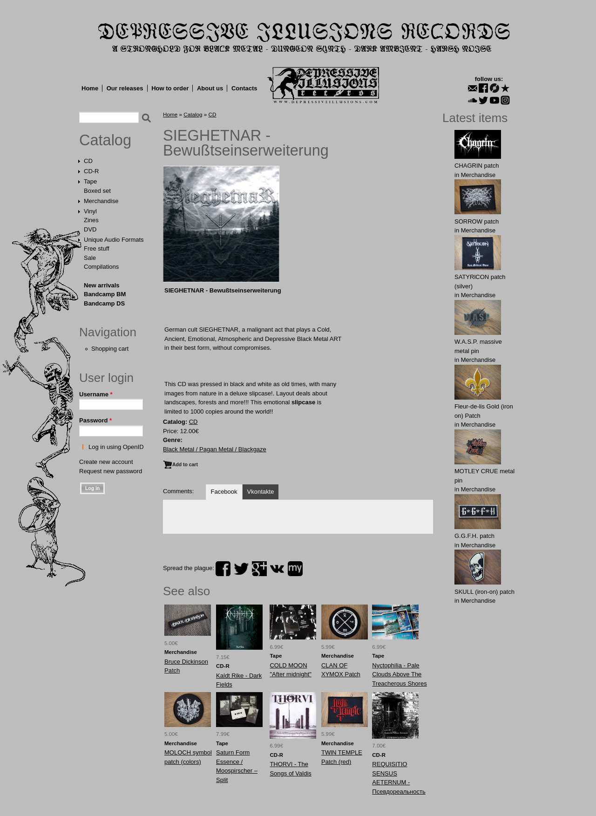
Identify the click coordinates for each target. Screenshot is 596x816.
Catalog (105, 140)
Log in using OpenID (116, 446)
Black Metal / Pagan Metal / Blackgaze (214, 449)
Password (95, 420)
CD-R (91, 171)
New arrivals (102, 285)
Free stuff (96, 248)
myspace (295, 568)
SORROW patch (476, 221)
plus (259, 568)
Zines (91, 220)
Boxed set (97, 190)
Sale (90, 257)
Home (89, 88)
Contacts (244, 88)
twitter (241, 568)
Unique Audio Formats (114, 239)
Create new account (106, 461)
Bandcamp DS (104, 303)
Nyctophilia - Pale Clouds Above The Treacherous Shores (399, 674)
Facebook (223, 491)
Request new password (110, 471)
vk (277, 568)
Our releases (125, 88)
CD (88, 160)
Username (96, 394)
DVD (90, 229)
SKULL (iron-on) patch (484, 591)
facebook (223, 568)
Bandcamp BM (105, 294)
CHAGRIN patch (476, 165)
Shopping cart (110, 348)
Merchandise (101, 200)
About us (210, 88)
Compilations (101, 266)
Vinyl (90, 211)
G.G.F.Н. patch (474, 535)
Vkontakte (260, 491)
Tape (90, 181)
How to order (170, 88)
